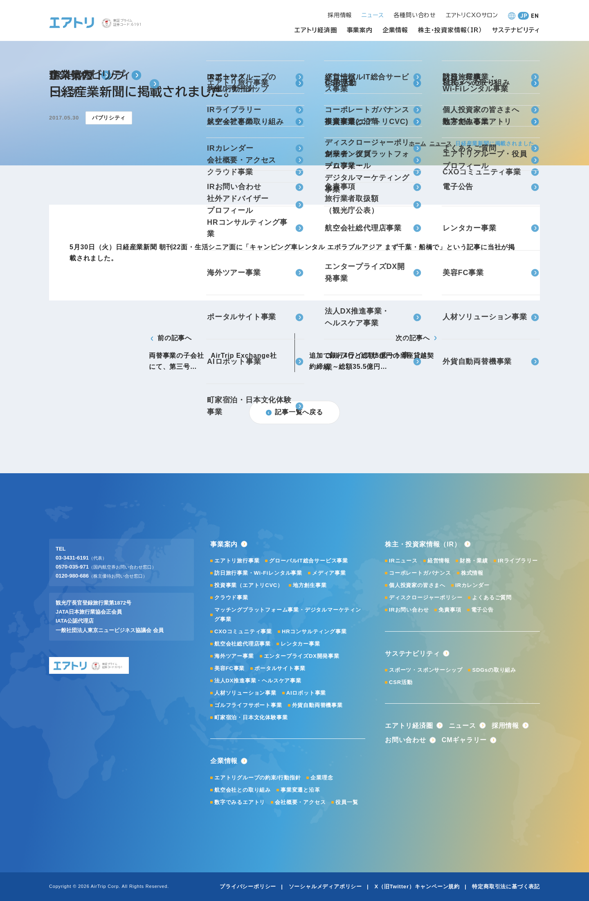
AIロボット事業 (306, 693)
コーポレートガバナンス (420, 573)
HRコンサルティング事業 (314, 631)
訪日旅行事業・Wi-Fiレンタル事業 (258, 573)
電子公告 (482, 610)
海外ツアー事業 (234, 656)
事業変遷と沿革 (300, 790)
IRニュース (403, 561)
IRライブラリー (517, 561)
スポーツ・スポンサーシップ (425, 670)
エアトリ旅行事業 (236, 561)
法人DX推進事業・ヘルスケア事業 (257, 680)
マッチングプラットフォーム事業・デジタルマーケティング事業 (287, 614)
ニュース (440, 143)
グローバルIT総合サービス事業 (308, 561)
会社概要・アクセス (300, 802)
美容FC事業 (229, 668)
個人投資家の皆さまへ (417, 585)
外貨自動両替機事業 (317, 705)
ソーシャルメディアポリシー (325, 886)
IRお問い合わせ (409, 610)
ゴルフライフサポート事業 (248, 705)
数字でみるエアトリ (239, 802)
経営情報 (438, 561)
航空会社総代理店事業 (242, 644)
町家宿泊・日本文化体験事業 (251, 717)
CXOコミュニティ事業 (243, 631)
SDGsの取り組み (494, 670)
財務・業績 (474, 561)
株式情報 (472, 573)
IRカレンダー (472, 585)
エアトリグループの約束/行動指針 (257, 778)
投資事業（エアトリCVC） (248, 585)
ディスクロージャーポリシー (425, 597)
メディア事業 (329, 573)
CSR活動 (400, 682)
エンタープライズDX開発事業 (301, 656)
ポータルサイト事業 (279, 668)
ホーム (417, 143)
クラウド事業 (231, 597)
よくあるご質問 (492, 597)
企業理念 (321, 778)
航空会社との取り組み (242, 790)
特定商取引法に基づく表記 (506, 886)
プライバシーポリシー (248, 886)
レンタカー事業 (300, 644)
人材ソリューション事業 (245, 693)
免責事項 (449, 610)
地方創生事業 (310, 585)
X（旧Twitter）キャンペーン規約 (417, 886)
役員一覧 (346, 802)
